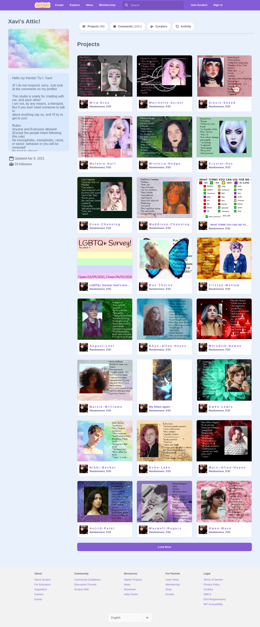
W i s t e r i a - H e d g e (164, 163)
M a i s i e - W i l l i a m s (106, 406)
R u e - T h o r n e (160, 285)
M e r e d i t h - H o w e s (225, 345)
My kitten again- (160, 406)
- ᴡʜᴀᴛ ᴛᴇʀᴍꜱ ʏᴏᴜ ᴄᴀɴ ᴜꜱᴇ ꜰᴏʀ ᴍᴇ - (229, 224)
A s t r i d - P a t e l (102, 528)
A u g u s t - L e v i (102, 345)
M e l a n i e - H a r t (102, 163)
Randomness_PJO (100, 106)
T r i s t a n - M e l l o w (224, 285)
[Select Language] (130, 618)
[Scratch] (42, 5)
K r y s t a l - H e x (221, 163)
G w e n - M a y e (220, 528)
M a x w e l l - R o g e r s (165, 528)
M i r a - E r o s (99, 102)
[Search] (126, 5)
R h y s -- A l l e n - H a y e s (167, 345)
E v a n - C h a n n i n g (105, 224)
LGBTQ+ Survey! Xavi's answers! (110, 285)
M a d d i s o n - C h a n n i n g (169, 224)
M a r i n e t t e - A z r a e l (166, 102)
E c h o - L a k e (159, 467)
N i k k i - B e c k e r (103, 467)
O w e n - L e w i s (220, 406)
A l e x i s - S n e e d (222, 102)
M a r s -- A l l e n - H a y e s (227, 467)
